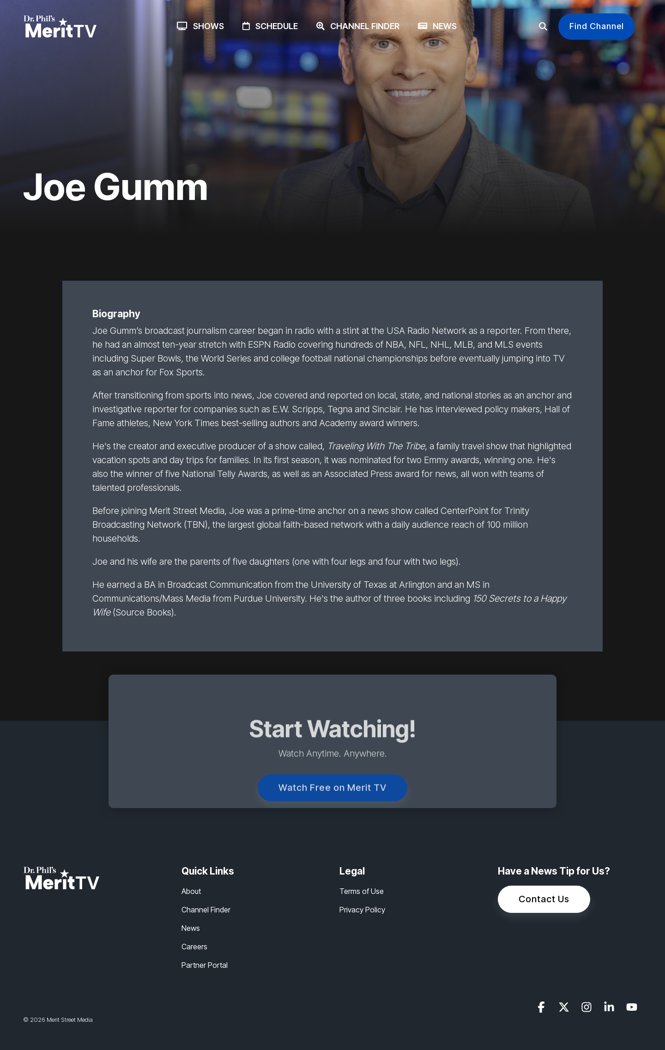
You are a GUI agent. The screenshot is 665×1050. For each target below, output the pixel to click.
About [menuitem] (191, 891)
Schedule (270, 26)
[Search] (543, 26)
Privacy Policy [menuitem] (362, 909)
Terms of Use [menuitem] (361, 891)
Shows (200, 26)
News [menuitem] (190, 928)
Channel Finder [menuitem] (205, 909)
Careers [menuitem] (194, 946)
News (437, 26)
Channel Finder (357, 26)
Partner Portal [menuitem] (204, 965)
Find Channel (596, 26)
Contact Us (544, 899)
